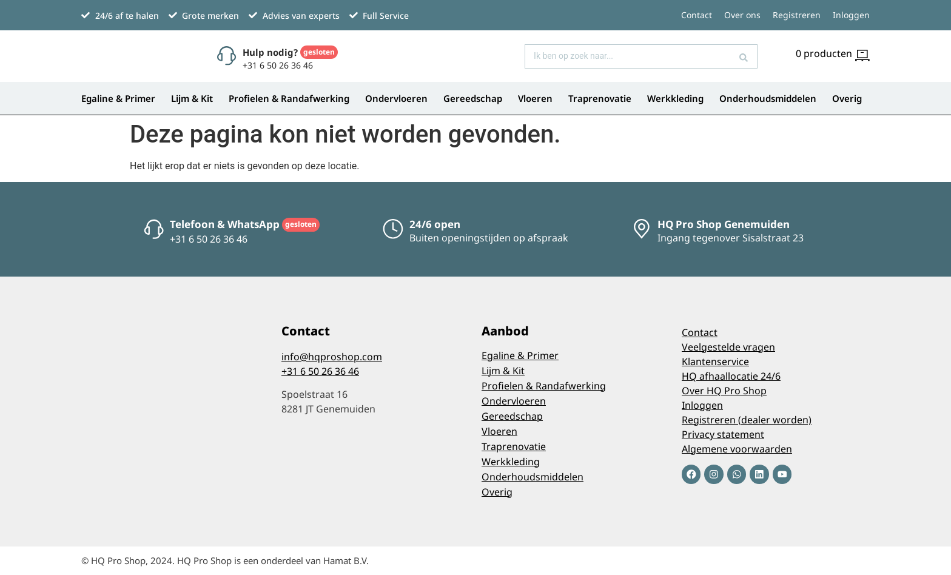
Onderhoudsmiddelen (767, 98)
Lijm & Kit (192, 98)
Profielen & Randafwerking (289, 98)
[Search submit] (743, 56)
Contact (696, 15)
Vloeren (535, 98)
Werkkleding (675, 98)
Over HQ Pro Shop (724, 390)
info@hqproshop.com (331, 356)
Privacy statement (723, 434)
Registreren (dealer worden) (747, 419)
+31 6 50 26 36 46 (320, 371)
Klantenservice (715, 361)
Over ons (742, 15)
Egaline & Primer (118, 98)
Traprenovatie (599, 98)
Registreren (797, 15)
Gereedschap (472, 98)
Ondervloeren (396, 98)
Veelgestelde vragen (728, 347)
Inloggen (851, 15)
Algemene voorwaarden (737, 449)
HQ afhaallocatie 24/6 (731, 376)
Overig (847, 98)
